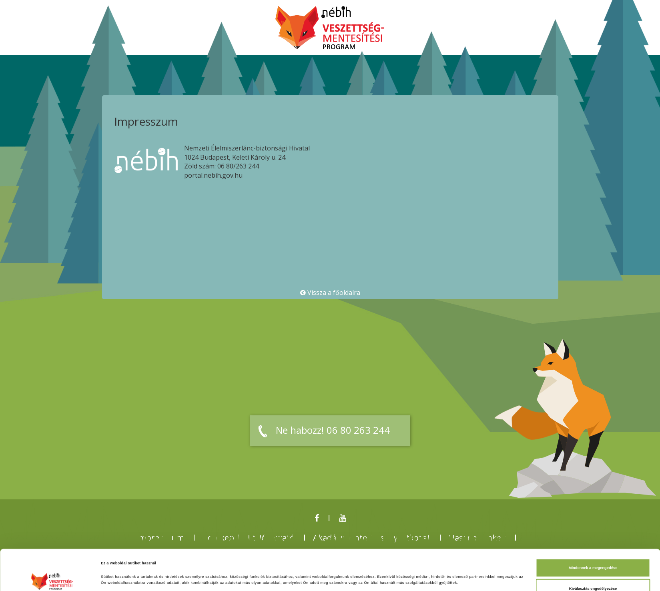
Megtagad (593, 571)
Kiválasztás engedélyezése (593, 550)
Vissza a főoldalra (330, 292)
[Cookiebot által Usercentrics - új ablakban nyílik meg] (52, 577)
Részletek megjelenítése (355, 578)
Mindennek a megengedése (593, 530)
